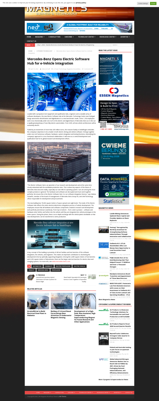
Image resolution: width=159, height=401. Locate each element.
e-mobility (48, 266)
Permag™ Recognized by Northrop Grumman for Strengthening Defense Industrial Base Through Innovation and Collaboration (120, 232)
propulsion (56, 270)
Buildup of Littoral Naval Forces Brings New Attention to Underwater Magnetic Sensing (61, 314)
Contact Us (31, 41)
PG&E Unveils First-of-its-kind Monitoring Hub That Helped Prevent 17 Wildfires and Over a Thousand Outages (120, 262)
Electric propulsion (63, 266)
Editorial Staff (46, 69)
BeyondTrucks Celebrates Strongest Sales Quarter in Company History (119, 336)
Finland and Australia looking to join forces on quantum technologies (120, 349)
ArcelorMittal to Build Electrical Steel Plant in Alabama (36, 313)
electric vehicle (79, 266)
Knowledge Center (107, 37)
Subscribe (68, 37)
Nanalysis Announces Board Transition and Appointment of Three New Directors (120, 276)
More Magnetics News (107, 299)
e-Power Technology (60, 69)
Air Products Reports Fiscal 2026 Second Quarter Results (120, 325)
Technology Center (86, 37)
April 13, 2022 (34, 69)
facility (31, 270)
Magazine (39, 37)
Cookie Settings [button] (143, 3)
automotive (37, 266)
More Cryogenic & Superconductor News (113, 379)
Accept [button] (153, 3)
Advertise (124, 37)
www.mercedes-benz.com (61, 261)
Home (29, 37)
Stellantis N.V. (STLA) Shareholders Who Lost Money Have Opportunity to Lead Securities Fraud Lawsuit (120, 248)
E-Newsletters (54, 37)
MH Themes (62, 396)
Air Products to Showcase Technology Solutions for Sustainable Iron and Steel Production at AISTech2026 (119, 313)
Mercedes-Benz (43, 270)
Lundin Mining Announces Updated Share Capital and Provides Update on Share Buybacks (119, 217)
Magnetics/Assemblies (74, 69)
